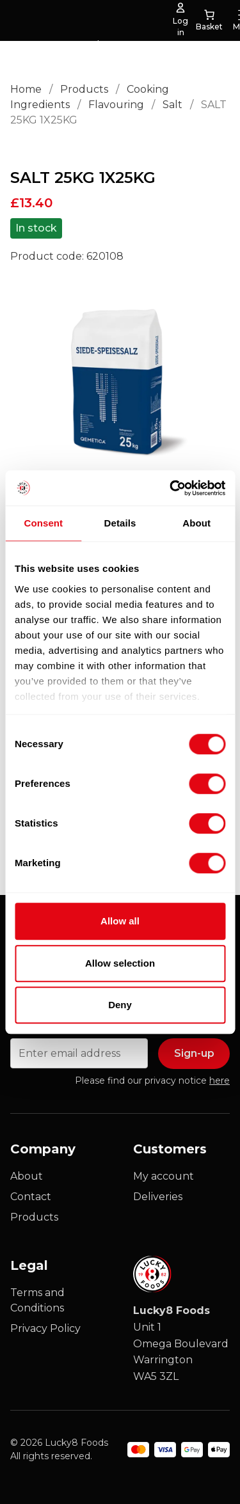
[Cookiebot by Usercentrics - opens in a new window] (170, 488)
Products (84, 89)
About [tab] (196, 523)
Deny (120, 1004)
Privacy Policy (45, 1328)
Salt (172, 105)
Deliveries (157, 1197)
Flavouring (116, 105)
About (26, 1176)
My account (163, 1176)
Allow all (120, 920)
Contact (30, 1197)
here (219, 1080)
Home (26, 89)
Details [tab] (120, 523)
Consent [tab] (43, 523)
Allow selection (120, 963)
